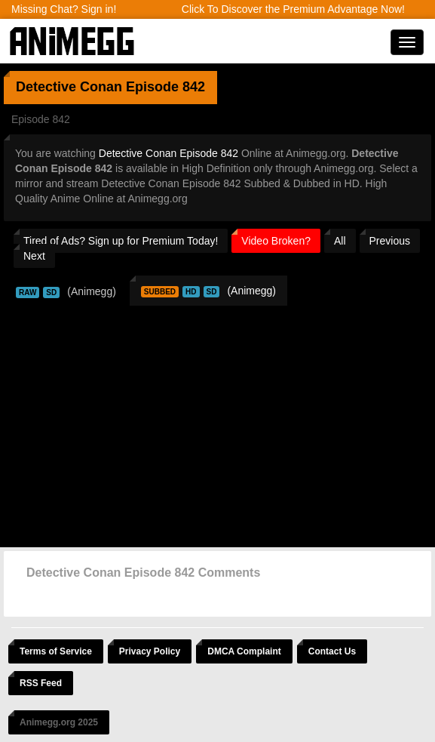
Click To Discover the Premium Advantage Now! (293, 9)
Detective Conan (69, 86)
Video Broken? (276, 241)
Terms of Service (56, 651)
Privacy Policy (149, 651)
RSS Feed (41, 683)
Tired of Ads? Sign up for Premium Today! (120, 241)
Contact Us (332, 651)
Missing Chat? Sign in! (63, 9)
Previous (389, 241)
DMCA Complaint (244, 651)
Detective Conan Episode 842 (168, 153)
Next (34, 256)
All (340, 241)
